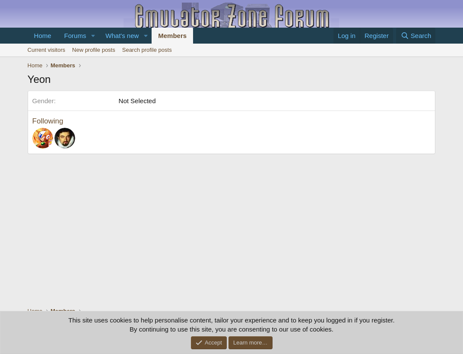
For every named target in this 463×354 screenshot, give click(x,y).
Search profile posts (147, 50)
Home (42, 35)
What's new (122, 35)
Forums (75, 35)
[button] (93, 36)
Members (172, 35)
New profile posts (93, 50)
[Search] (415, 36)
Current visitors (46, 50)
